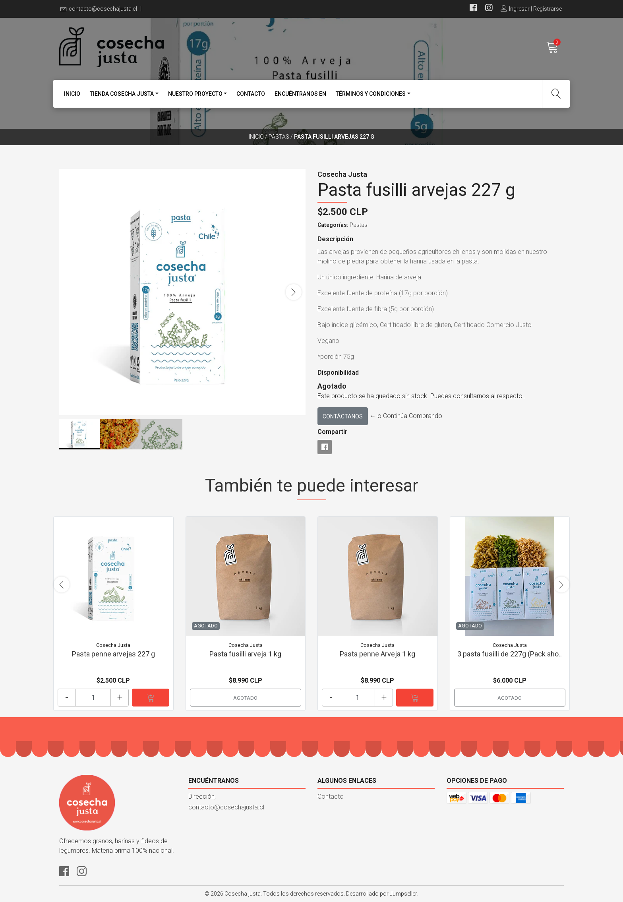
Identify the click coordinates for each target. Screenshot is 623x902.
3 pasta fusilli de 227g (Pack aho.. (509, 654)
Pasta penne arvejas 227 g (113, 654)
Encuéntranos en (300, 94)
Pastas (279, 137)
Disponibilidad (338, 372)
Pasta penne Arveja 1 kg (377, 654)
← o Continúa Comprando (406, 416)
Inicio (72, 94)
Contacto (250, 94)
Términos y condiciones (371, 94)
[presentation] (294, 292)
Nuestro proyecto (195, 94)
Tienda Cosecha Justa (122, 94)
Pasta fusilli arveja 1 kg (245, 654)
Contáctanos (343, 416)
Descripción (335, 239)
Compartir (332, 432)
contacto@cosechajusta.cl (103, 9)
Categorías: (332, 225)
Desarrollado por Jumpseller (381, 893)
